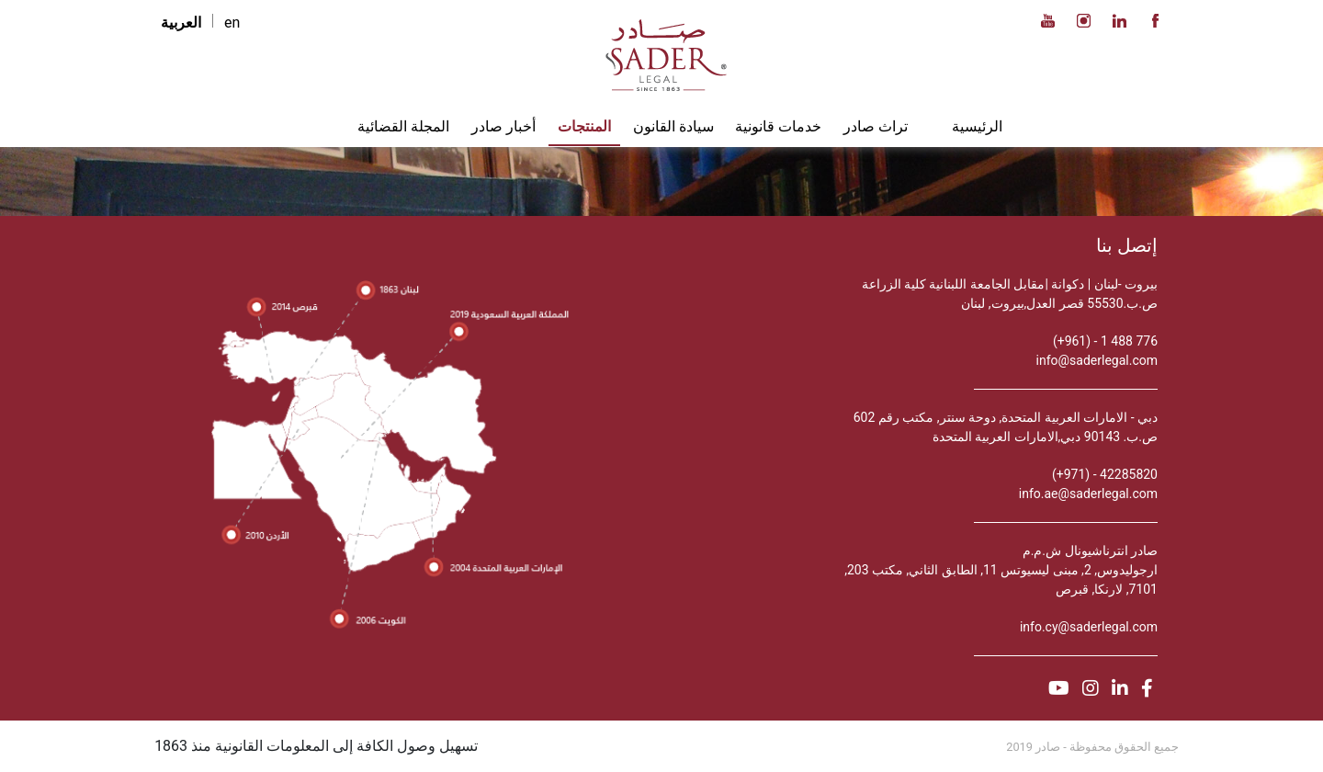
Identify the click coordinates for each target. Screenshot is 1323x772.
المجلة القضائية (403, 126)
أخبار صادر (503, 126)
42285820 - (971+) (1105, 474)
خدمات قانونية (778, 126)
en (232, 22)
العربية (181, 22)
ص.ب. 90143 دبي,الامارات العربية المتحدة (1045, 436)
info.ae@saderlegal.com (1088, 493)
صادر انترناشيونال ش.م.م (1090, 550)
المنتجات (584, 126)
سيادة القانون (673, 126)
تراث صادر (875, 126)
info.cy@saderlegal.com (1089, 626)
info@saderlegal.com (1097, 360)
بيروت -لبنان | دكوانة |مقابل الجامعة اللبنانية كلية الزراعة (1010, 284)
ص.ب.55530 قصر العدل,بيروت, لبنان (1059, 303)
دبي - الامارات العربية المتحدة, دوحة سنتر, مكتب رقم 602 (1006, 417)
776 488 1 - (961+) (1105, 341)
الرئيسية (977, 126)
